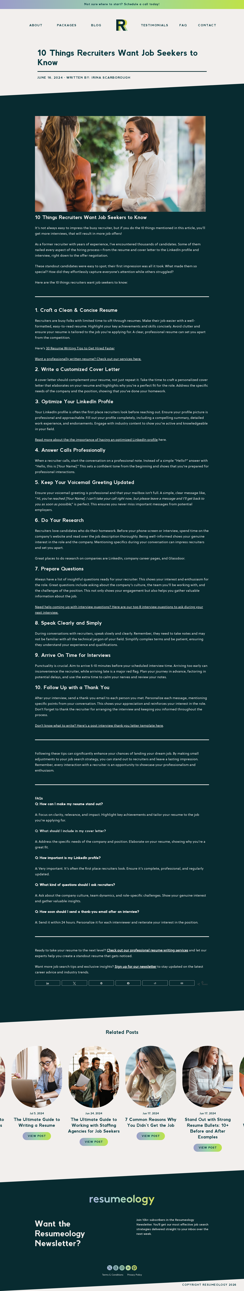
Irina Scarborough (111, 77)
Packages (67, 25)
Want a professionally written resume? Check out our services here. (88, 359)
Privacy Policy (134, 1275)
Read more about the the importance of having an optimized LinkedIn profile (96, 440)
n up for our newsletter (138, 967)
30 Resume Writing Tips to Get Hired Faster (80, 348)
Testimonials (154, 25)
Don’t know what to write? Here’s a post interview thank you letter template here (99, 726)
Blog (96, 25)
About (35, 25)
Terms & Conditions (112, 1275)
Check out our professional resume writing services (147, 950)
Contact (207, 25)
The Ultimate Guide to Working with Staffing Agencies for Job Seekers (151, 1125)
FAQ (183, 25)
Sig (117, 967)
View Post (37, 1136)
